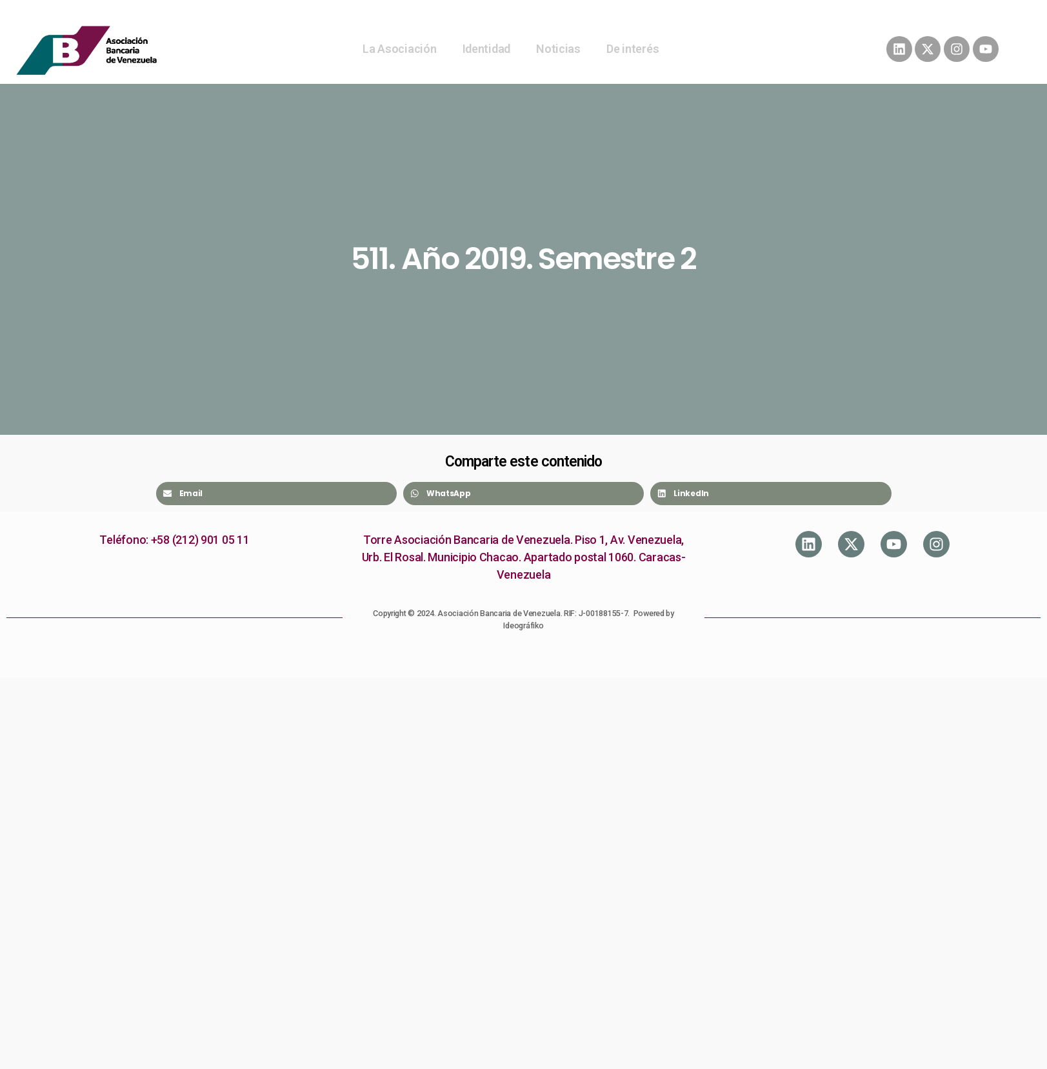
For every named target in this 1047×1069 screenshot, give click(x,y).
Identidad (487, 48)
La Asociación (400, 48)
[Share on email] (276, 493)
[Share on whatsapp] (523, 493)
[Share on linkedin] (770, 493)
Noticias (558, 48)
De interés (632, 48)
